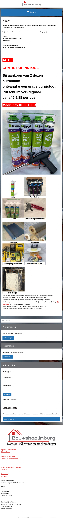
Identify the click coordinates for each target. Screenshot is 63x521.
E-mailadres (7, 377)
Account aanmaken (10, 419)
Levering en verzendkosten (9, 458)
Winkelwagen (8, 338)
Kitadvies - (4, 474)
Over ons (4, 469)
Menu (31, 12)
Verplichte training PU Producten (11, 467)
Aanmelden (7, 357)
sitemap (26, 517)
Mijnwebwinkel (53, 517)
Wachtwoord (7, 385)
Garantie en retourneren (8, 456)
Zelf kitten (4, 476)
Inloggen (7, 394)
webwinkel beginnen (36, 517)
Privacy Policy (5, 452)
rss (30, 517)
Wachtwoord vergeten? (10, 399)
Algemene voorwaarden (8, 450)
